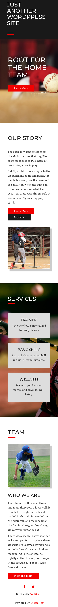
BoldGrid (35, 594)
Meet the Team (23, 575)
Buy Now (19, 217)
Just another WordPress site (26, 14)
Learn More (21, 88)
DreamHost (37, 602)
